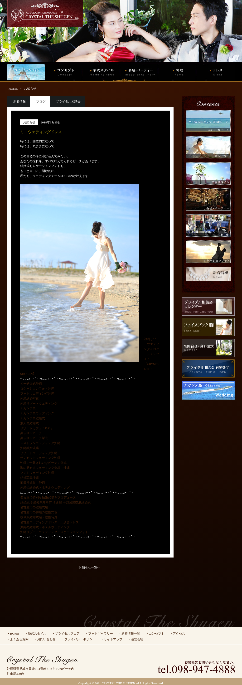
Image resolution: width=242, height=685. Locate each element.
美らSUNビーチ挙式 (34, 438)
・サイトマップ (111, 639)
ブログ (40, 101)
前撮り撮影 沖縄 (32, 482)
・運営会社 (135, 639)
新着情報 (19, 101)
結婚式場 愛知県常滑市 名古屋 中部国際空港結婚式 (55, 502)
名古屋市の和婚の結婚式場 (38, 512)
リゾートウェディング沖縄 (38, 453)
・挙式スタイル (35, 633)
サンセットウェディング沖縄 (40, 458)
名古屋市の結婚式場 (34, 507)
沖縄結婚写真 (29, 398)
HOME (13, 88)
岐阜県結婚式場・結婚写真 (38, 517)
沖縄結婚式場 (29, 448)
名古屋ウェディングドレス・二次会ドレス (49, 522)
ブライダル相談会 (68, 101)
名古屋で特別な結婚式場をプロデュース (48, 497)
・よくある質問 (18, 639)
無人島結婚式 (29, 423)
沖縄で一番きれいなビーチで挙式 (43, 463)
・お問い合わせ (45, 639)
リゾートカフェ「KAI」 (36, 428)
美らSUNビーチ (31, 433)
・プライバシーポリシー (78, 639)
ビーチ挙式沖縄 (31, 383)
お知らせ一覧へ (89, 567)
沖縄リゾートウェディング (38, 403)
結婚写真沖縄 (29, 478)
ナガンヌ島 (28, 408)
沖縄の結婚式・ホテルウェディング (45, 487)
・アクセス (177, 633)
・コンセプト (155, 633)
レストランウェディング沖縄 (40, 443)
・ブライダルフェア (66, 633)
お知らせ (30, 88)
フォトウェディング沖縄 (37, 393)
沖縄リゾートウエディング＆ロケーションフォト (151, 349)
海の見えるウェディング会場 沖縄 (45, 468)
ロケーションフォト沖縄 (37, 388)
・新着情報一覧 (129, 633)
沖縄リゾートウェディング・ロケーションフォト (54, 532)
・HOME (13, 633)
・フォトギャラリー (99, 633)
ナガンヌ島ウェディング (37, 413)
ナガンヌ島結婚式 (32, 418)
